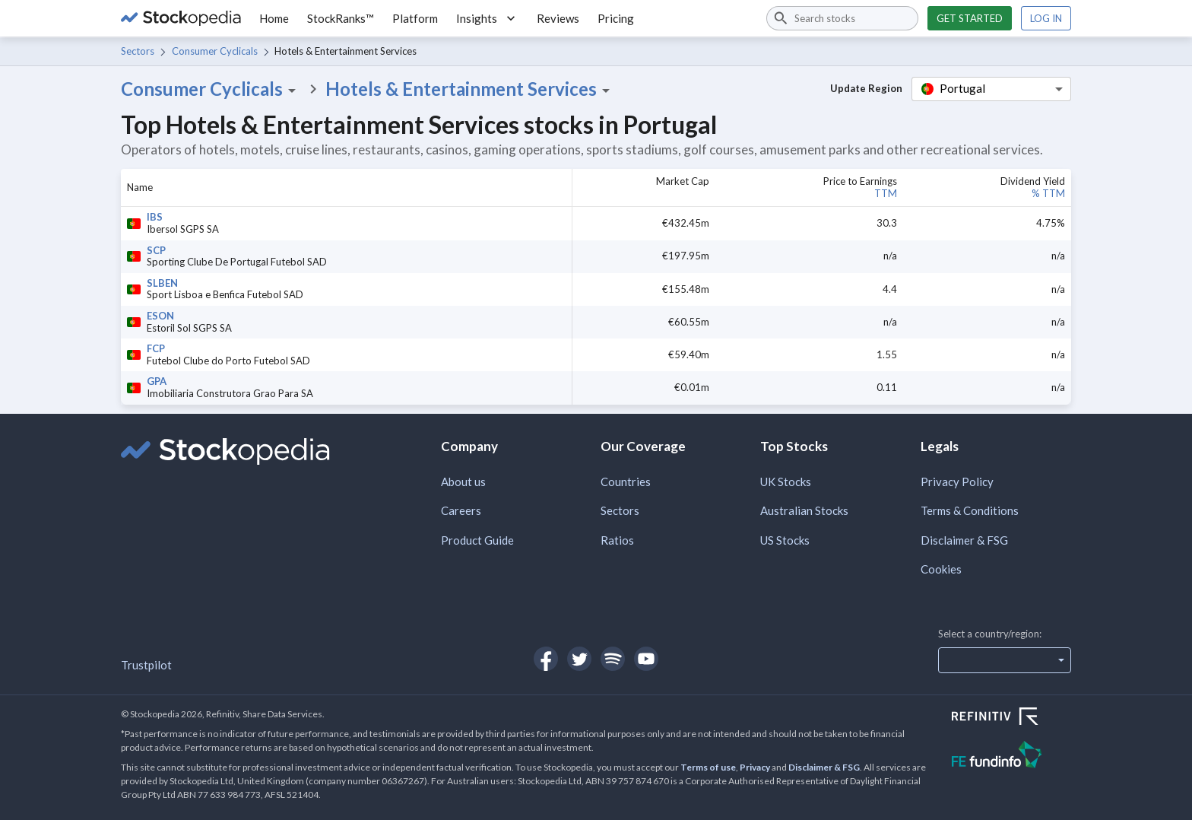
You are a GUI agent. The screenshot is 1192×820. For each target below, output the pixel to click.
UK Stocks (785, 481)
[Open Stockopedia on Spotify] (613, 659)
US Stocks (785, 540)
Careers (461, 510)
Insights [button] (487, 18)
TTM (885, 193)
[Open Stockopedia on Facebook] (546, 659)
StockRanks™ (340, 18)
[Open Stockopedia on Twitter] (579, 659)
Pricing (616, 18)
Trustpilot (146, 665)
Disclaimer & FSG (964, 540)
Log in (1046, 18)
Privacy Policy (957, 481)
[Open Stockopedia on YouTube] (646, 659)
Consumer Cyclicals (215, 51)
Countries (626, 481)
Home (274, 18)
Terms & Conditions (970, 510)
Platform (415, 18)
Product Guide (477, 540)
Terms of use (708, 767)
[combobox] (842, 18)
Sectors (137, 51)
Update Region (866, 88)
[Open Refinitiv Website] (1011, 718)
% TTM (1048, 193)
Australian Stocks (804, 510)
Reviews (558, 18)
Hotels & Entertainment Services (470, 89)
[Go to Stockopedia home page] (181, 18)
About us (463, 481)
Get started (970, 18)
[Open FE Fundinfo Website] (1011, 756)
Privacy (755, 767)
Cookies (941, 569)
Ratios (617, 540)
